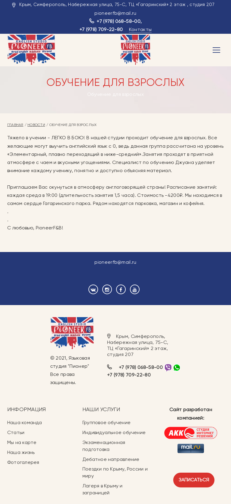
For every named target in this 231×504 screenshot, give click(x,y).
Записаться (194, 480)
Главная (15, 125)
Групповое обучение (106, 422)
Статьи (15, 432)
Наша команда (24, 422)
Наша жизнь (21, 452)
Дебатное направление (110, 459)
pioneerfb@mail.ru (115, 13)
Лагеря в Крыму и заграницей (102, 489)
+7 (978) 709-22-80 (101, 29)
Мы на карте (21, 442)
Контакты (140, 29)
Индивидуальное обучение (114, 432)
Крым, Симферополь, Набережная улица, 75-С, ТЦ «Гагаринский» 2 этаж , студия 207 (116, 4)
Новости (36, 125)
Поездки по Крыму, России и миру (115, 472)
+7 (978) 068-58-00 (118, 21)
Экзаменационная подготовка (103, 445)
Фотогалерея (23, 462)
